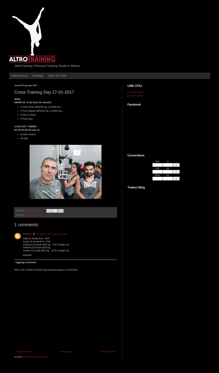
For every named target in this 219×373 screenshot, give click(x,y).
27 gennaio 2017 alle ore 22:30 (51, 234)
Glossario (37, 75)
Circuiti (38, 215)
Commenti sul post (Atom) (36, 357)
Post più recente (23, 351)
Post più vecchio (108, 351)
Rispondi (27, 255)
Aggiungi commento (25, 262)
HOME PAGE (136, 92)
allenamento (29, 215)
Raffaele (27, 234)
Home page (65, 351)
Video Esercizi (19, 75)
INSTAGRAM (136, 96)
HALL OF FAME (57, 75)
